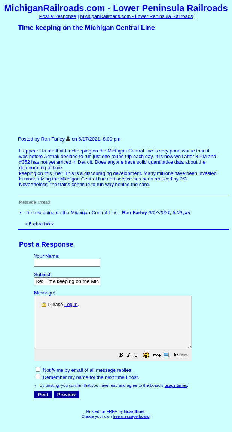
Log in (70, 304)
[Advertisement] (74, 83)
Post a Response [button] (57, 16)
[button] (140, 366)
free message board (131, 426)
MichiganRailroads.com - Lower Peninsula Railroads (136, 16)
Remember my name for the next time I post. (87, 387)
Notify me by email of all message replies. (84, 380)
